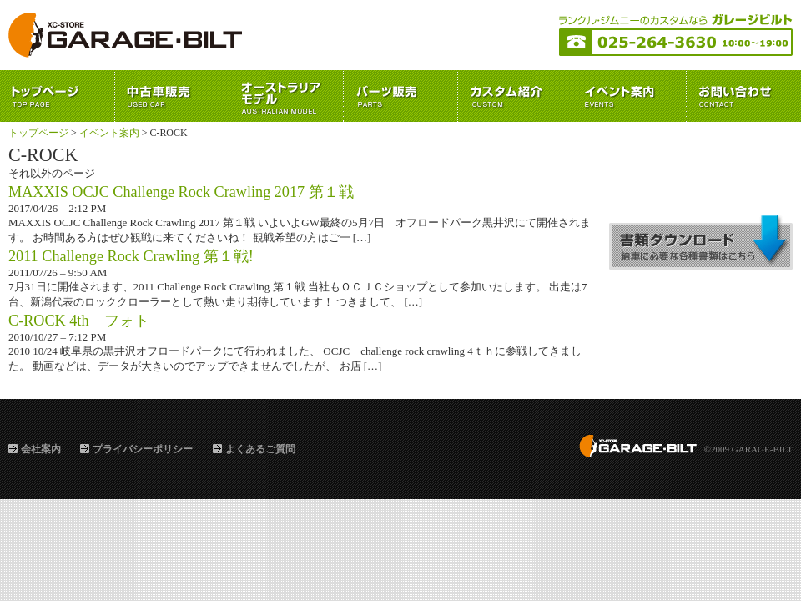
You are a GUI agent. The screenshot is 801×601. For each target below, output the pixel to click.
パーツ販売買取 (401, 96)
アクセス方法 (701, 175)
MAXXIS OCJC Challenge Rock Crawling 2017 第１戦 (181, 192)
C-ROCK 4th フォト (78, 320)
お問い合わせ (744, 96)
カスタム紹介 (515, 96)
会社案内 (41, 449)
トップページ (57, 96)
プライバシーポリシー (143, 449)
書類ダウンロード (701, 242)
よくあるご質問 (260, 449)
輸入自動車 (286, 96)
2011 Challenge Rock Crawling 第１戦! (131, 256)
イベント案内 (629, 96)
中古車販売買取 (172, 96)
